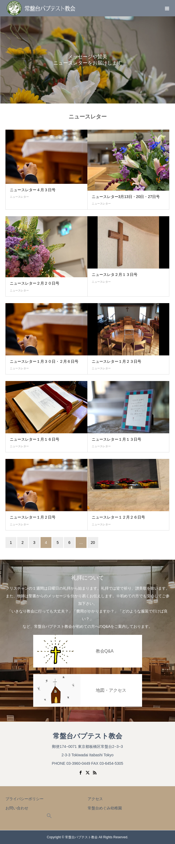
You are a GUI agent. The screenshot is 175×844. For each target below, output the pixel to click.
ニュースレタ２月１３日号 (114, 274)
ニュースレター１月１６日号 (34, 439)
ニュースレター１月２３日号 (116, 361)
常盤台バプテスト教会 (87, 736)
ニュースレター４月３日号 (33, 190)
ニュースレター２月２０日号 (34, 283)
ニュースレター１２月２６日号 (118, 517)
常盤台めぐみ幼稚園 (105, 808)
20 (93, 542)
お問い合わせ (16, 808)
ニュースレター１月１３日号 (116, 439)
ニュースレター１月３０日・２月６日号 (44, 361)
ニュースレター (19, 196)
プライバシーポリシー (24, 799)
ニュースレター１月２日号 (33, 517)
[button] (49, 817)
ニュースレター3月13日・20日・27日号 (126, 196)
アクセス (95, 799)
